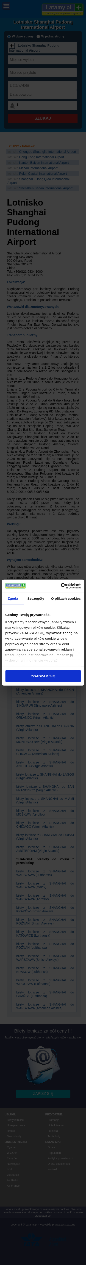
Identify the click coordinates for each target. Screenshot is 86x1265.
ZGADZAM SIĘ (43, 676)
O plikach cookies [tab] (66, 598)
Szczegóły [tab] (35, 598)
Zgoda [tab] (13, 598)
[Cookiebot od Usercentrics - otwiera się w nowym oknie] (61, 586)
